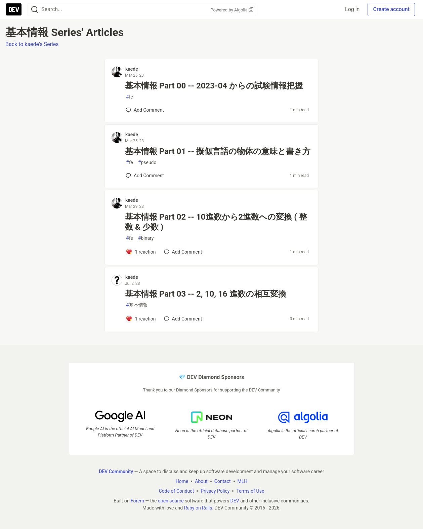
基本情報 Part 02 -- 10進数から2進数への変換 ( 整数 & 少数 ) (216, 222)
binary (146, 238)
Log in (352, 9)
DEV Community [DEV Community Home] (116, 471)
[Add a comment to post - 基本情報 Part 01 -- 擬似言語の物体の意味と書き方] (145, 175)
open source (171, 500)
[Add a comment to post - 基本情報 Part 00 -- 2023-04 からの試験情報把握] (145, 110)
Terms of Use (250, 491)
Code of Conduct (176, 491)
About (201, 481)
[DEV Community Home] (13, 9)
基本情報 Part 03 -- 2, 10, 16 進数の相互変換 (205, 294)
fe (129, 97)
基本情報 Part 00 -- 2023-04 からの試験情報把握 (214, 85)
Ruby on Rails (198, 508)
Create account (391, 9)
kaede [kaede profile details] (131, 69)
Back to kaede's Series (31, 44)
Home (182, 481)
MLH (243, 481)
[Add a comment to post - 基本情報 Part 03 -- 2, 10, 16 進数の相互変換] (141, 319)
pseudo (147, 162)
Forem (137, 500)
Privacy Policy (215, 491)
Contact (222, 481)
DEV (234, 500)
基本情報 (137, 305)
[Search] (34, 9)
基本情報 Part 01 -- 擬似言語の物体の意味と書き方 (217, 151)
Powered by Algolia (231, 9)
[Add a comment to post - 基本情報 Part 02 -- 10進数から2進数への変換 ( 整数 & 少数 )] (141, 252)
